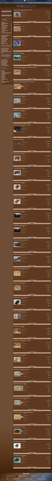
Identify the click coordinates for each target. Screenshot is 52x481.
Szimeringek (3, 77)
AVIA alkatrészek (4, 59)
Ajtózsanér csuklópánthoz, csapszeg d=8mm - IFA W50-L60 (23, 412)
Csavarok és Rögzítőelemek (6, 72)
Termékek (21, 7)
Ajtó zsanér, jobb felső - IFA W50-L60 (20, 196)
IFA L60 (6, 20)
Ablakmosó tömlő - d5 (17, 38)
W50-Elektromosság (4, 43)
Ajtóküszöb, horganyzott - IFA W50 (19, 283)
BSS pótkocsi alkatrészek (5, 56)
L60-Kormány (3, 27)
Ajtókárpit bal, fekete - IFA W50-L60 (20, 211)
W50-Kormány (3, 40)
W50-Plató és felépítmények (6, 45)
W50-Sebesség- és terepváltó (4, 37)
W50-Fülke (30, 7)
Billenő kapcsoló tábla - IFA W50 (19, 426)
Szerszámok (6, 66)
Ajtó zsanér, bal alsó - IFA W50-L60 (19, 153)
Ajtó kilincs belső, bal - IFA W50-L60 (20, 96)
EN (3, 0)
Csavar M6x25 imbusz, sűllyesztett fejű (20, 455)
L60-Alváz (3, 29)
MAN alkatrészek (4, 63)
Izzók (2, 80)
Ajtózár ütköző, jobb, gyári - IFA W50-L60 (20, 383)
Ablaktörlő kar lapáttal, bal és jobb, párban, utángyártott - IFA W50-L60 (25, 67)
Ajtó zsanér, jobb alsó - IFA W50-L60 (20, 182)
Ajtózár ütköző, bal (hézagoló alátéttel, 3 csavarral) (22, 340)
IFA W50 (26, 7)
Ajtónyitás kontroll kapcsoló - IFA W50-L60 (21, 297)
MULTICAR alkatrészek (5, 49)
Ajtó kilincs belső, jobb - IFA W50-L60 (20, 110)
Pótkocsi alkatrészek (6, 53)
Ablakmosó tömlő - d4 (17, 24)
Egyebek (6, 69)
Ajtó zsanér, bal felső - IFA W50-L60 (19, 168)
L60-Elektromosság (4, 30)
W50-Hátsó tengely (4, 39)
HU (1, 0)
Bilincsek (2, 70)
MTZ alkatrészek (4, 64)
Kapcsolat (49, 0)
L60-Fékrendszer (4, 28)
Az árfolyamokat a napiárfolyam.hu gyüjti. (31, 480)
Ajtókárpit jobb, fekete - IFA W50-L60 (20, 225)
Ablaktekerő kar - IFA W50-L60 (19, 53)
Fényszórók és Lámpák (5, 81)
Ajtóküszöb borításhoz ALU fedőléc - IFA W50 (21, 268)
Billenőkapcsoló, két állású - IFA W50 (20, 441)
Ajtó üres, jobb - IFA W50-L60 (18, 139)
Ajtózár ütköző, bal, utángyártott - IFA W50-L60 (21, 369)
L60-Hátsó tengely (4, 26)
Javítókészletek (4, 73)
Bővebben (32, 22)
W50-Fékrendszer (4, 41)
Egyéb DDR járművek (6, 46)
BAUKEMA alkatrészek (5, 48)
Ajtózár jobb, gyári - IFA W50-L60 (19, 326)
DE (5, 0)
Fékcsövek (3, 82)
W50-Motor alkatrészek (5, 35)
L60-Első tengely (4, 25)
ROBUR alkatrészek (4, 50)
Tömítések (3, 78)
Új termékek (4, 19)
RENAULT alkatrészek (5, 65)
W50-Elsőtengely (4, 38)
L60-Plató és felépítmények (6, 32)
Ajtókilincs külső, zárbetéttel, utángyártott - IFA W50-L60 (23, 254)
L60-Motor (3, 22)
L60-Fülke (3, 31)
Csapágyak (3, 71)
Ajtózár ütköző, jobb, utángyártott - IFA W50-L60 (22, 398)
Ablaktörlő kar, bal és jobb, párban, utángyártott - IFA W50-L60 (24, 81)
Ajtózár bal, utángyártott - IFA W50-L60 (20, 311)
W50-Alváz (3, 42)
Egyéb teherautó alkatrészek (6, 58)
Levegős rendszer (4, 79)
